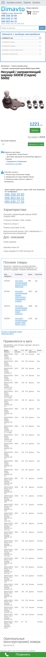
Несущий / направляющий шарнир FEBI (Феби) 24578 (21, 321)
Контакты (36, 2)
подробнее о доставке (14, 164)
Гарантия (27, 2)
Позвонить (23, 654)
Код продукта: (36, 137)
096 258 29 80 (14, 194)
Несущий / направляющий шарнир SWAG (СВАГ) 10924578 (21, 310)
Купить (35, 130)
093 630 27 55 (14, 201)
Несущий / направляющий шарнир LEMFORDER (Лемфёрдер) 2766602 (21, 296)
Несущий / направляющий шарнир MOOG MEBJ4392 (21, 284)
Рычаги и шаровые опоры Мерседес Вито (11, 333)
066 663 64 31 (14, 198)
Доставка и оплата (14, 2)
